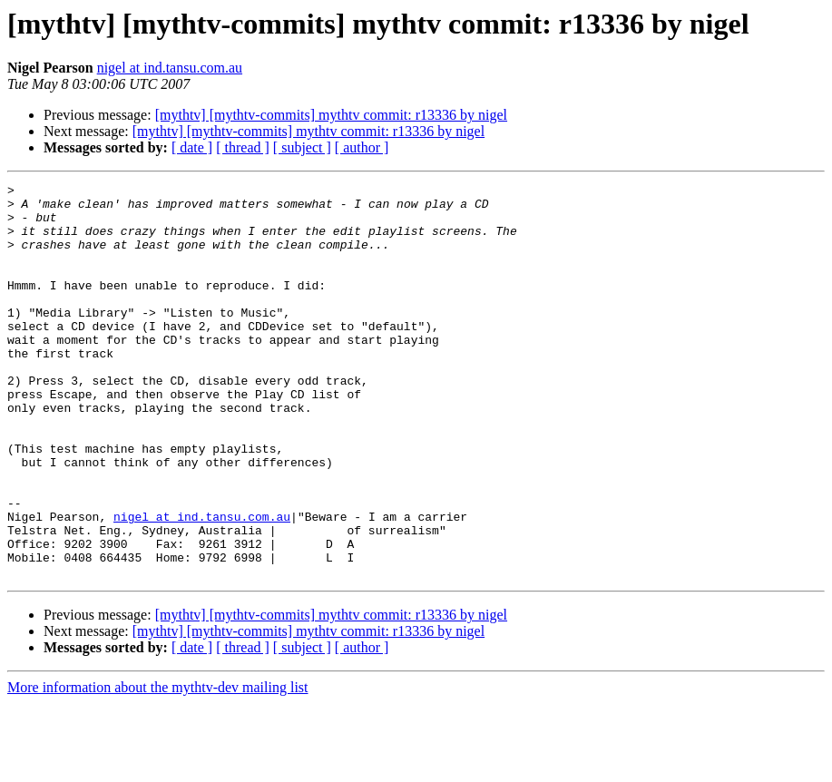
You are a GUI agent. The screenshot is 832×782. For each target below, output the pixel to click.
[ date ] (191, 147)
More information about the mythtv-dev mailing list (157, 766)
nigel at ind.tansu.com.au (169, 67)
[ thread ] (242, 147)
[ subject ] (302, 147)
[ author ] (362, 147)
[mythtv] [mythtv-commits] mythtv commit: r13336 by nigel (331, 114)
